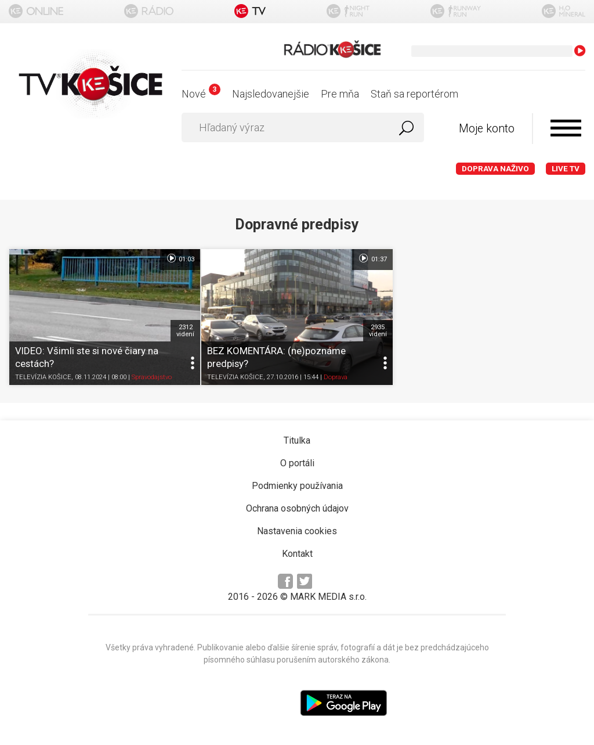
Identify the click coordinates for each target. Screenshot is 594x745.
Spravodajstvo (152, 377)
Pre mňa (340, 94)
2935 (378, 330)
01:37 (372, 258)
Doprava (335, 377)
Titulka (297, 440)
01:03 (180, 258)
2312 (185, 330)
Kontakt (297, 553)
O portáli (297, 463)
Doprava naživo (495, 168)
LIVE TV (565, 168)
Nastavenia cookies (297, 531)
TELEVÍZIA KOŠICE (43, 377)
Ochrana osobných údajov (297, 508)
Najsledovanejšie (270, 94)
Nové (201, 94)
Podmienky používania (297, 485)
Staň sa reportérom (414, 94)
